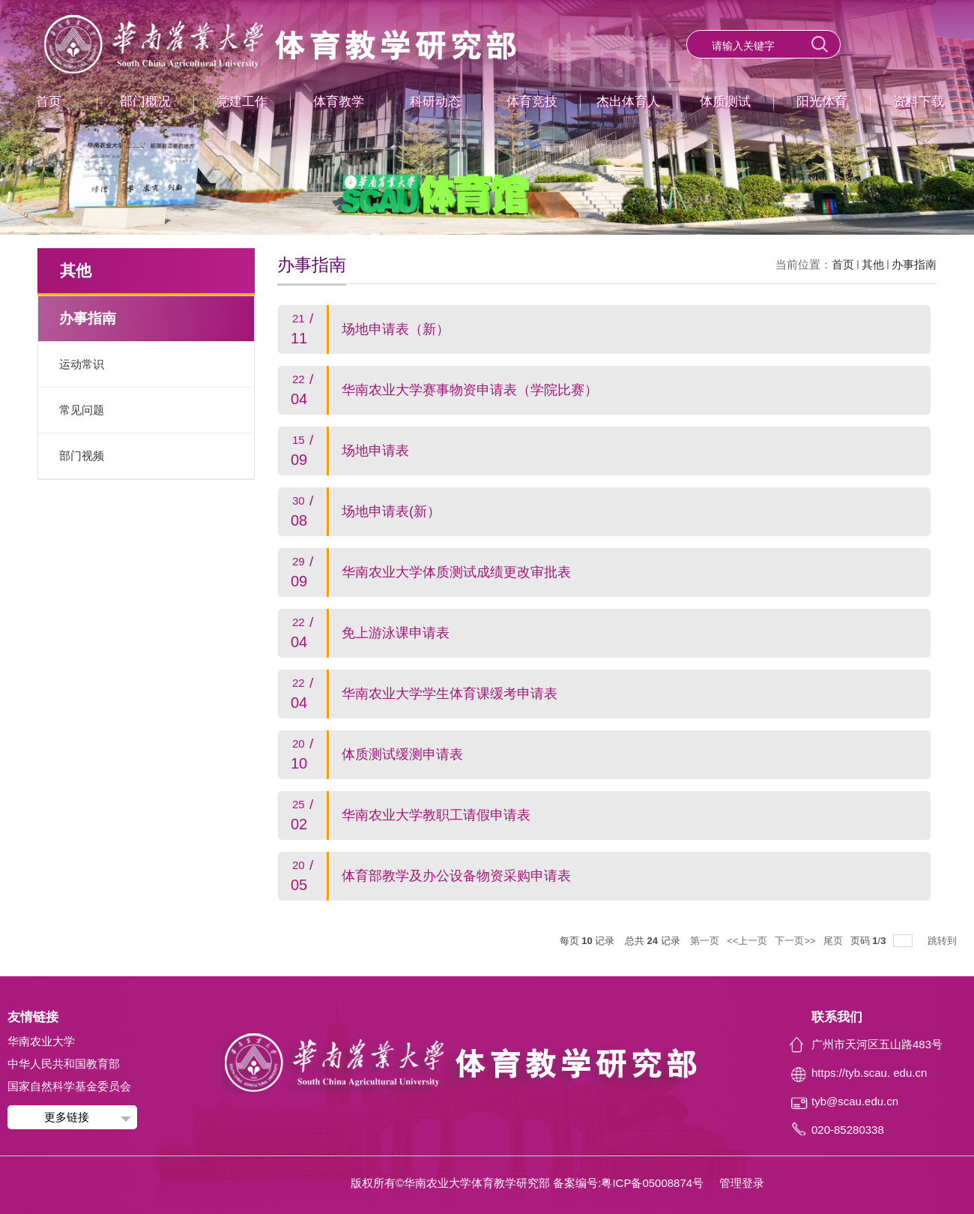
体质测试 (725, 101)
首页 (48, 101)
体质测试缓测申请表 (402, 754)
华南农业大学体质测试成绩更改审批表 (456, 572)
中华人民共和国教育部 (63, 1063)
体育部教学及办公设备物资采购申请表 (456, 875)
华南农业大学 (41, 1041)
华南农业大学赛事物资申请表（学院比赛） (470, 389)
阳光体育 (821, 101)
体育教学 (338, 101)
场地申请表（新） (396, 329)
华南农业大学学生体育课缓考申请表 (449, 693)
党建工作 (242, 101)
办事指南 (914, 264)
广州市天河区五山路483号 (877, 1044)
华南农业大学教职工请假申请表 (436, 815)
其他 (873, 264)
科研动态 (435, 101)
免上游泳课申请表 (396, 632)
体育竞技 (531, 101)
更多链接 (66, 1117)
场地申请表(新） (391, 511)
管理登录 (741, 1183)
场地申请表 (375, 450)
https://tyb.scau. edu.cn (869, 1072)
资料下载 (918, 101)
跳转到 (944, 940)
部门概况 (145, 101)
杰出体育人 (628, 101)
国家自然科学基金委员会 (69, 1086)
